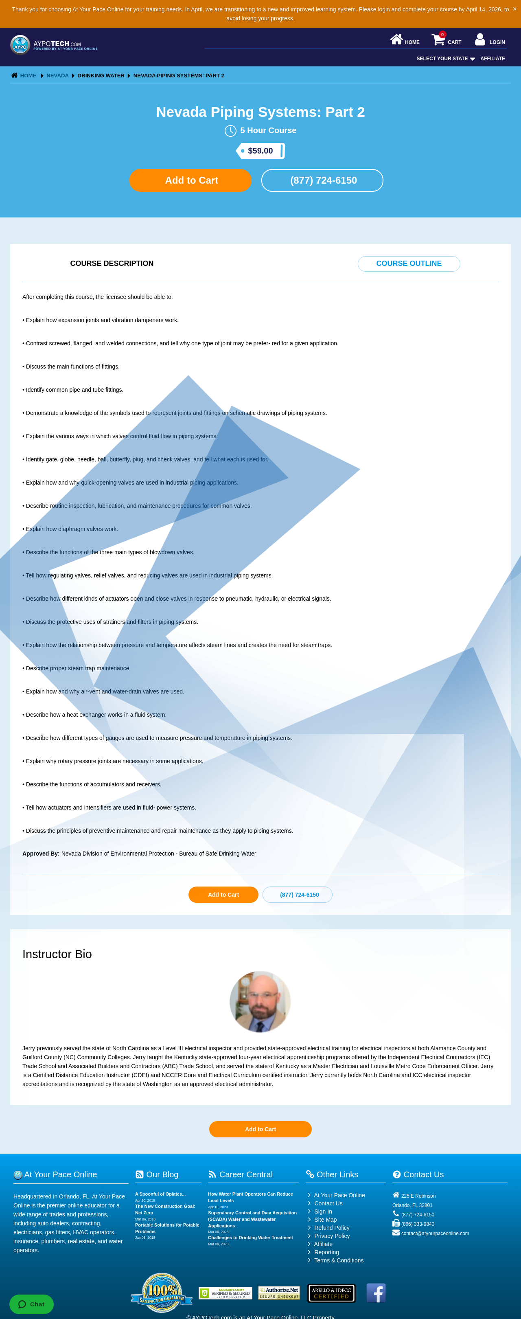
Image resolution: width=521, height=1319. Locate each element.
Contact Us (324, 1203)
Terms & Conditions (338, 1260)
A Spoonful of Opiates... (160, 1194)
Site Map (321, 1219)
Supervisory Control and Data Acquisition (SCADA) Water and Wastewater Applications (252, 1219)
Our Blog (156, 1174)
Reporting (326, 1252)
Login (489, 40)
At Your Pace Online (335, 1195)
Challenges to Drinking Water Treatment (250, 1237)
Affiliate (493, 58)
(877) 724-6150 (322, 180)
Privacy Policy (332, 1236)
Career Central (240, 1174)
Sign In (319, 1211)
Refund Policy (331, 1228)
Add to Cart (190, 180)
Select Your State (445, 58)
